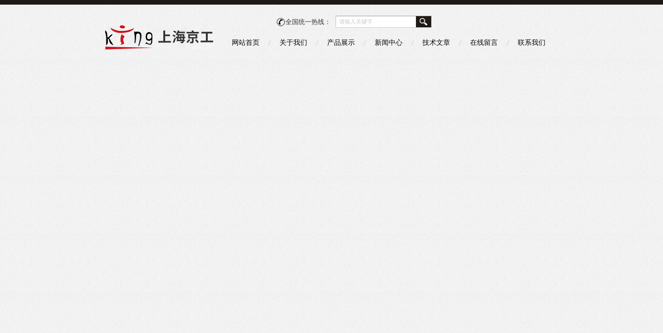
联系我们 (531, 42)
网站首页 (246, 42)
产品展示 (341, 42)
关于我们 (293, 42)
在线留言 (484, 42)
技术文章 (436, 42)
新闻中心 (389, 42)
